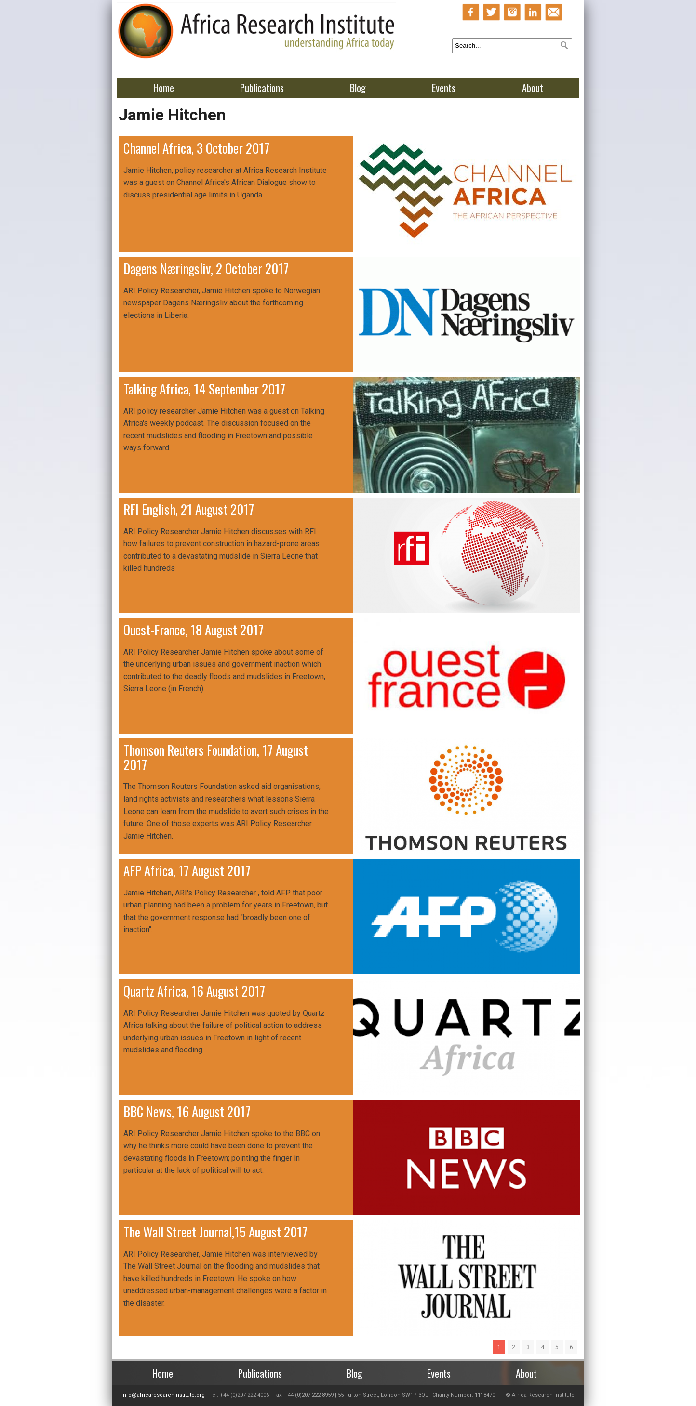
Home (163, 87)
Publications (262, 87)
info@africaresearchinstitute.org (163, 1395)
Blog (358, 87)
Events (443, 87)
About (532, 87)
